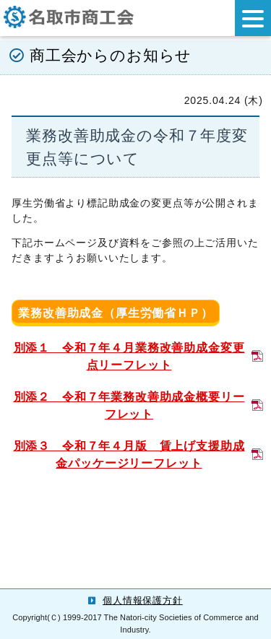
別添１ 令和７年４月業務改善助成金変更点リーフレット (129, 356)
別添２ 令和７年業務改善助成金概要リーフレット (129, 405)
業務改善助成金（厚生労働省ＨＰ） (115, 313)
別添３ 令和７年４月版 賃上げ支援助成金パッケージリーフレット (129, 454)
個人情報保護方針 (143, 600)
